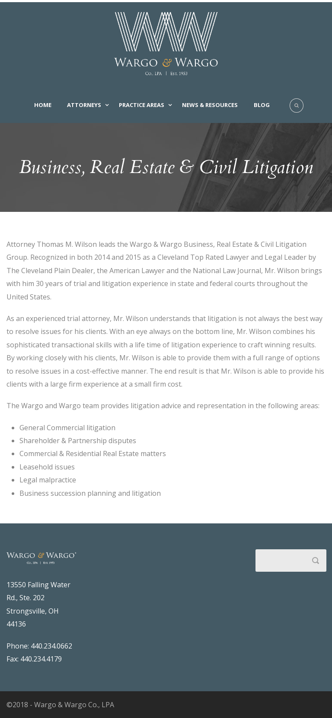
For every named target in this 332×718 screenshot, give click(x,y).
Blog (262, 105)
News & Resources (210, 105)
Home (42, 105)
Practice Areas (141, 105)
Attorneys (84, 105)
